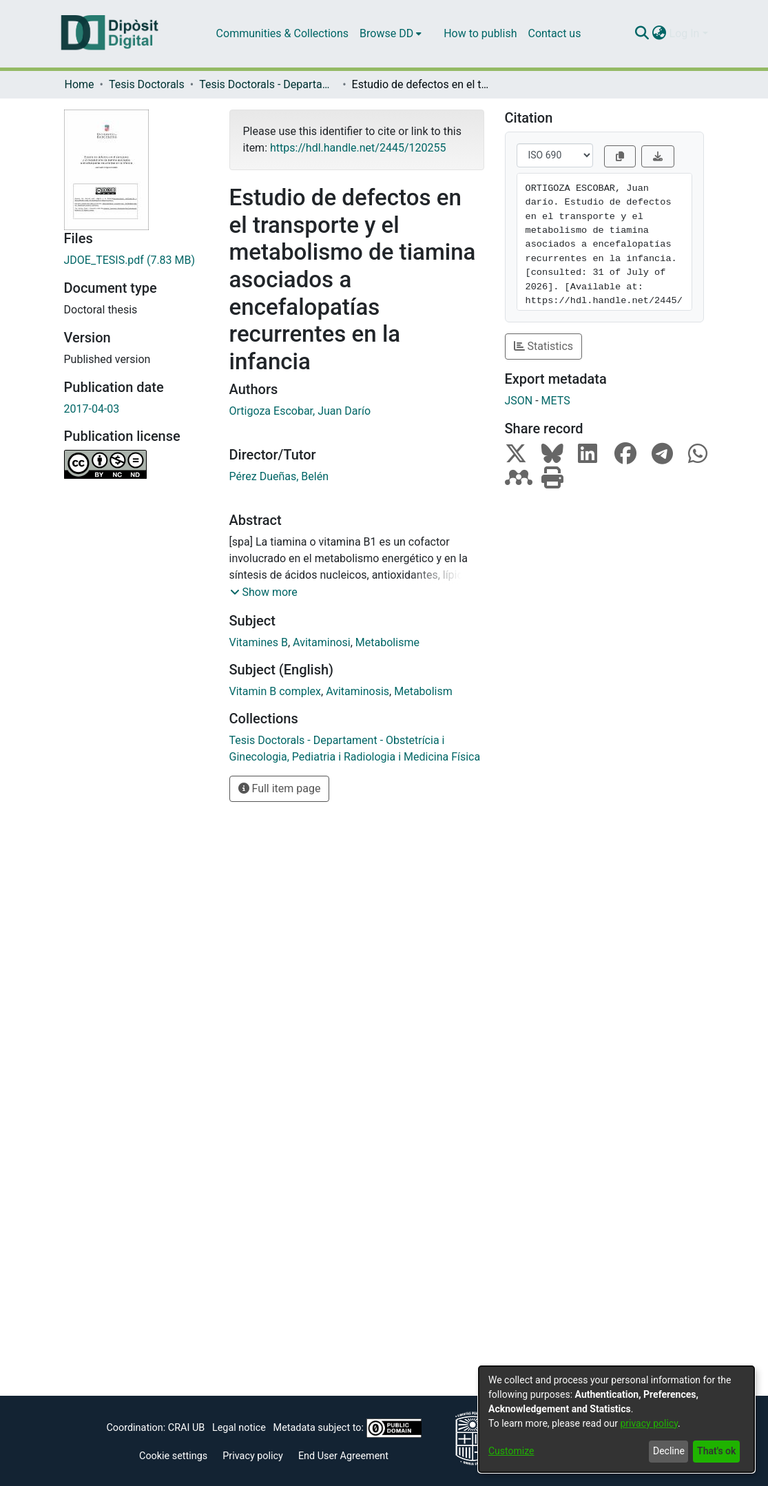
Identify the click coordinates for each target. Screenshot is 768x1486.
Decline (669, 1450)
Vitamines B (258, 642)
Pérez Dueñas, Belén (279, 476)
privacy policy (649, 1423)
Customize (511, 1450)
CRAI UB (186, 1428)
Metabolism (423, 691)
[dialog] (616, 1419)
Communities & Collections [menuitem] (282, 33)
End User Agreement (343, 1456)
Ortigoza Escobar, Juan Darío (300, 410)
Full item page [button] (279, 788)
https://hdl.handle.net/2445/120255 (358, 147)
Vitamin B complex (275, 691)
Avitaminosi (322, 642)
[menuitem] (391, 34)
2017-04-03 (92, 408)
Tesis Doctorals (147, 84)
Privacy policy (252, 1456)
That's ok (716, 1450)
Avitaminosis (357, 691)
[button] (263, 592)
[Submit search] (642, 33)
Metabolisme (387, 642)
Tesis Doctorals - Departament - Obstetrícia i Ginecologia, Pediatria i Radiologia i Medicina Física (268, 84)
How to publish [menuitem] (480, 33)
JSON (519, 400)
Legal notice (239, 1428)
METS (555, 400)
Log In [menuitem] (685, 33)
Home (79, 84)
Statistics (544, 346)
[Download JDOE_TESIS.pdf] (136, 260)
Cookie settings (173, 1456)
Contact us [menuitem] (554, 33)
